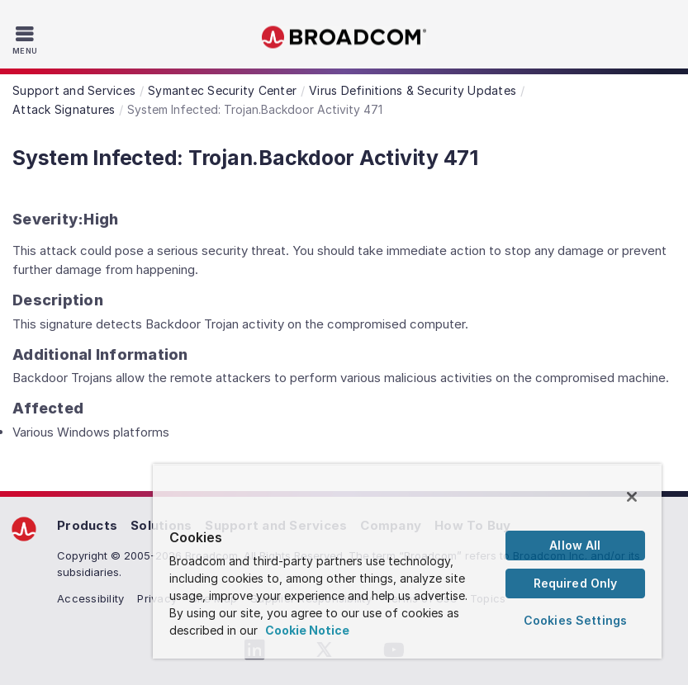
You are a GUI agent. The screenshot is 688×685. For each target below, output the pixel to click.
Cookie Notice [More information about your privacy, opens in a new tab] (307, 630)
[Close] (632, 497)
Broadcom (344, 37)
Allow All (574, 545)
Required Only (576, 583)
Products (87, 525)
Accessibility (90, 598)
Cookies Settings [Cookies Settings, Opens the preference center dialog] (575, 620)
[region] (407, 561)
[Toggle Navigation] (26, 39)
